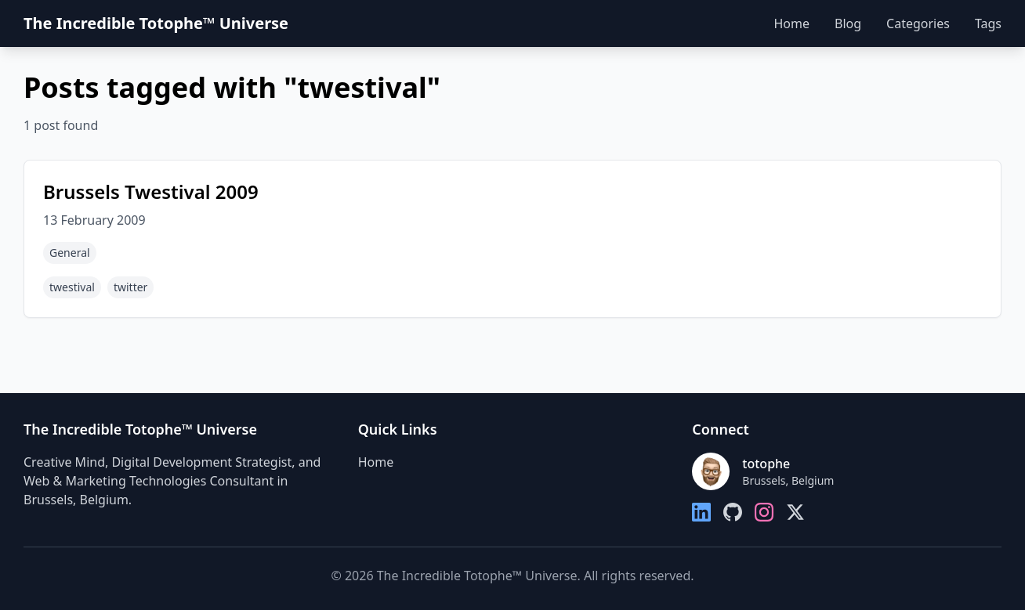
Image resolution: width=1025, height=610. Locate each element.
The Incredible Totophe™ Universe (156, 23)
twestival (72, 287)
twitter (130, 287)
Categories (918, 23)
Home (791, 23)
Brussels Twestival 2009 (151, 191)
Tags (988, 23)
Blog (848, 23)
